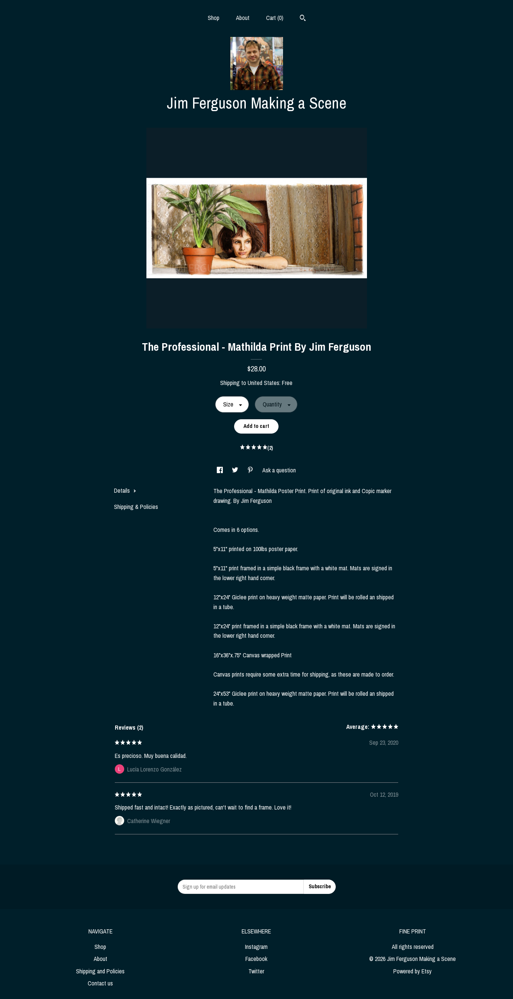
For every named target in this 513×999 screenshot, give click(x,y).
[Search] (303, 19)
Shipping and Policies (100, 971)
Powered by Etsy (412, 971)
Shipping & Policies (136, 507)
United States (263, 383)
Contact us (100, 983)
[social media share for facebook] (220, 470)
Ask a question (279, 470)
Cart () (274, 18)
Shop (213, 18)
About (243, 18)
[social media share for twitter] (236, 470)
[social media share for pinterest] (251, 470)
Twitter (256, 971)
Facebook (256, 959)
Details (125, 490)
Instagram (256, 946)
